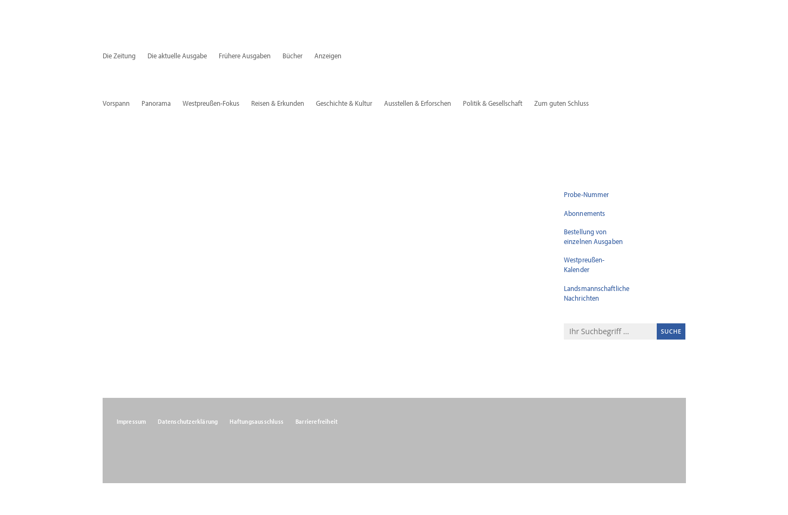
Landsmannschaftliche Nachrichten (596, 293)
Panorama (156, 103)
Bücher (292, 56)
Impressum (131, 421)
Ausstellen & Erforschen (417, 103)
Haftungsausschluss (257, 421)
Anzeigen (327, 56)
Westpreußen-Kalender (584, 264)
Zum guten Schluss (561, 103)
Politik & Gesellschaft (492, 103)
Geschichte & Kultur (344, 103)
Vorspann (116, 103)
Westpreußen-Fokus (211, 103)
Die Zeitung (119, 56)
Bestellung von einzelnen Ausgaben (593, 236)
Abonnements (584, 213)
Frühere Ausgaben (245, 56)
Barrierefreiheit (316, 421)
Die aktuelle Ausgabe (177, 56)
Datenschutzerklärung (188, 421)
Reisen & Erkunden (277, 103)
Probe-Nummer (586, 194)
